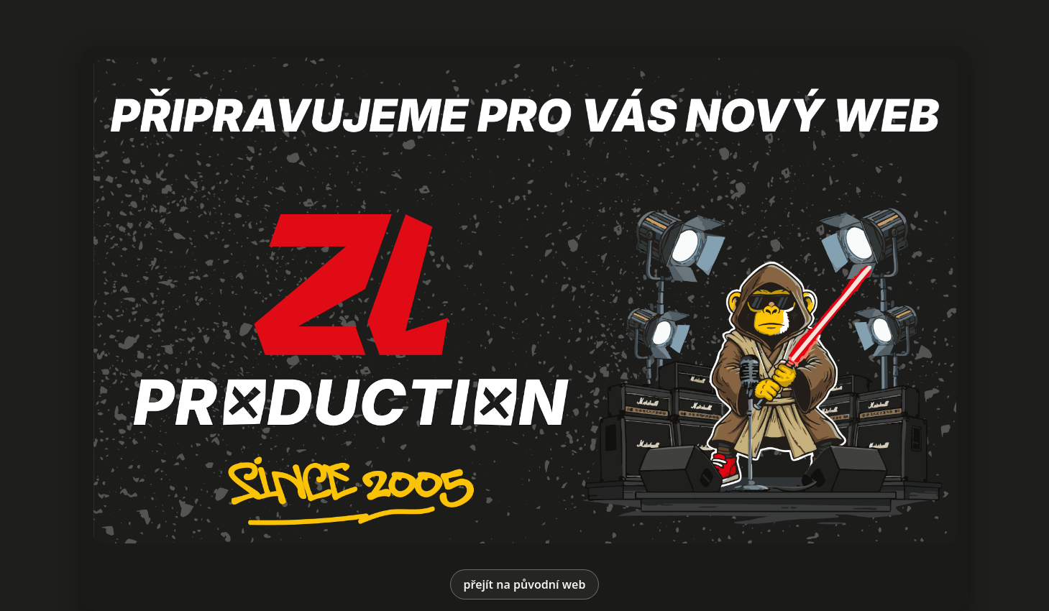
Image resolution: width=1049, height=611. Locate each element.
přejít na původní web (525, 584)
